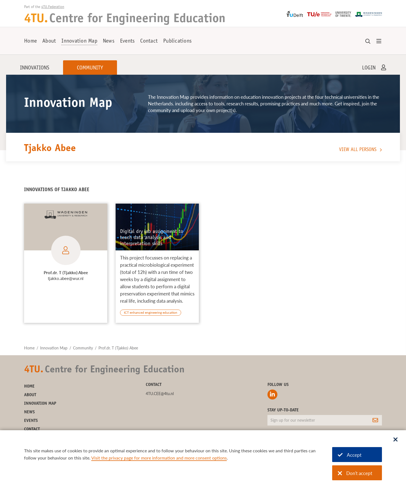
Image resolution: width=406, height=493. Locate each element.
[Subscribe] (375, 420)
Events (127, 41)
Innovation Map (79, 41)
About (49, 41)
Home (30, 41)
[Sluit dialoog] (395, 440)
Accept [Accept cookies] (349, 455)
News (108, 41)
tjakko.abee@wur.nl (66, 278)
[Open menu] (379, 41)
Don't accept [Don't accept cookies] (355, 473)
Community (90, 68)
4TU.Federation (52, 7)
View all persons (357, 149)
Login (369, 68)
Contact (149, 41)
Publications (177, 41)
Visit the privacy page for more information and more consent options (159, 457)
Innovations (34, 68)
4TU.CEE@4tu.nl (160, 393)
